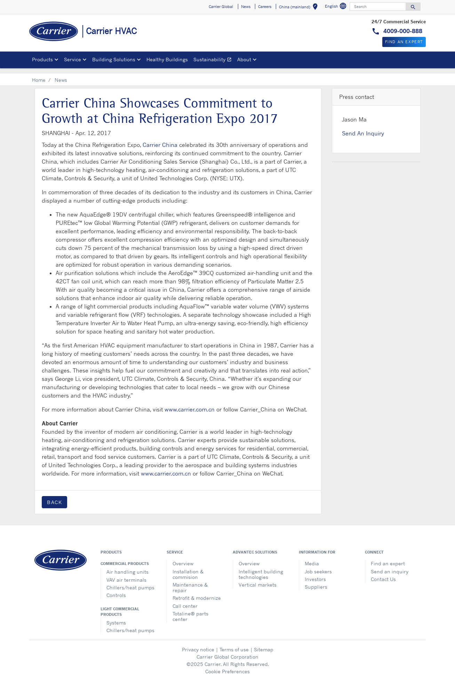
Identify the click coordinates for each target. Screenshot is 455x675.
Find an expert (388, 558)
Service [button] (72, 59)
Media (312, 558)
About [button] (244, 59)
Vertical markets (258, 579)
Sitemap (263, 644)
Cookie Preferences (227, 666)
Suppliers (316, 581)
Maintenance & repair (190, 582)
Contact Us (383, 573)
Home (39, 74)
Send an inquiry (389, 566)
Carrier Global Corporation (227, 651)
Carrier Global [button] (221, 6)
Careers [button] (264, 6)
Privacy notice (198, 644)
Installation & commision (188, 568)
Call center (185, 600)
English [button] (336, 7)
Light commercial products (120, 606)
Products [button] (42, 59)
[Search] (378, 6)
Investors (315, 573)
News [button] (245, 6)
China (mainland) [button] (299, 8)
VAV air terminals (126, 574)
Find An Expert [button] (404, 41)
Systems (116, 617)
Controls (116, 589)
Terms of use (234, 644)
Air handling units (127, 566)
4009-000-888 (402, 31)
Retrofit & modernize (197, 592)
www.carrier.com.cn (190, 403)
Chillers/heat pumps (130, 582)
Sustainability (213, 60)
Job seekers (318, 566)
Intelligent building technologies (261, 568)
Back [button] (54, 497)
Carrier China (160, 139)
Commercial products (125, 558)
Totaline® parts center (190, 611)
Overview (183, 558)
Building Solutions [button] (113, 59)
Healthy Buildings (167, 59)
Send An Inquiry (363, 127)
